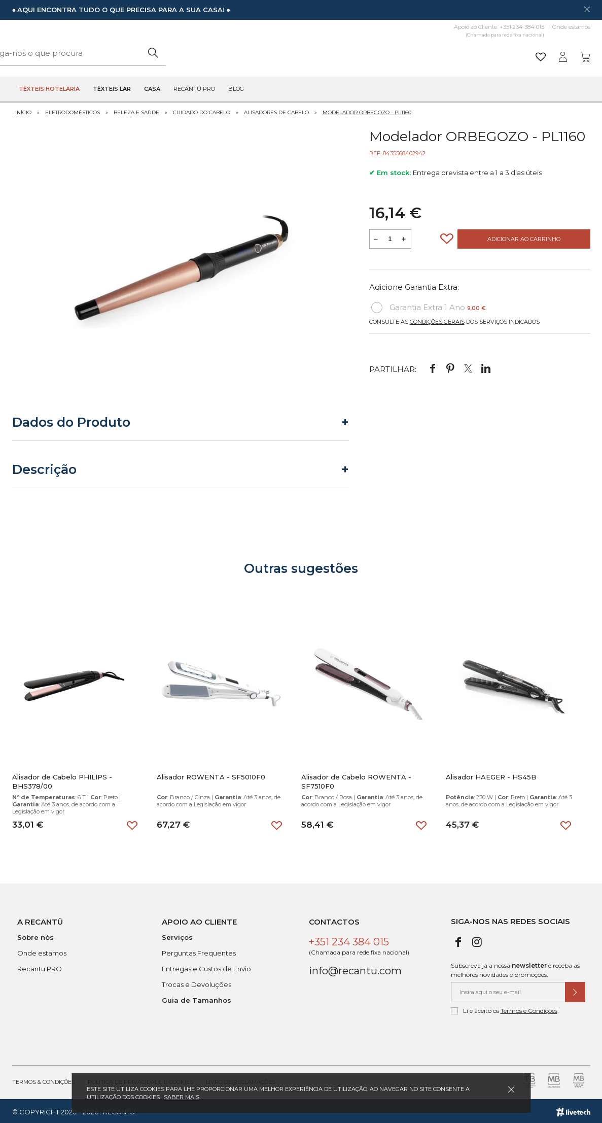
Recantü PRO (39, 967)
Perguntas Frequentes (199, 951)
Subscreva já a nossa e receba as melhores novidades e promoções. (515, 968)
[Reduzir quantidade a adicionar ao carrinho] (376, 237)
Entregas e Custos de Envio (206, 967)
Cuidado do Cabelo (201, 110)
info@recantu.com (355, 969)
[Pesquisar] (380, 53)
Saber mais (181, 1097)
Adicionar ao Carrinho (523, 237)
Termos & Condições (43, 1079)
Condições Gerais (437, 320)
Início (23, 110)
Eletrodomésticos (72, 110)
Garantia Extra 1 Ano (428, 306)
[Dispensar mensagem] (586, 9)
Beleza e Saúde (136, 110)
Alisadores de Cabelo (276, 110)
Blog (236, 89)
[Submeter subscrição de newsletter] (575, 990)
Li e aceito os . (505, 1008)
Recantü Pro (194, 89)
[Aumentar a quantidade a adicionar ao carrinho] (404, 237)
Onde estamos (571, 26)
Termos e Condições (529, 1008)
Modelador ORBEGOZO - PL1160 (367, 110)
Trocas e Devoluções (196, 982)
